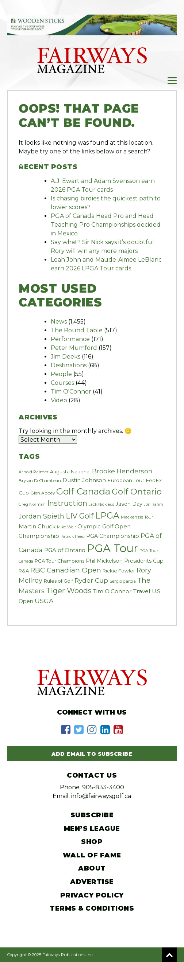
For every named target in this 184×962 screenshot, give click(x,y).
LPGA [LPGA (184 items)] (107, 515)
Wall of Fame (92, 855)
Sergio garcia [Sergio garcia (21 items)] (123, 581)
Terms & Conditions (92, 908)
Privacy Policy (92, 895)
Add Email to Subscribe (91, 754)
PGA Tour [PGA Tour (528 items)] (112, 548)
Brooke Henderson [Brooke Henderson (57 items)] (122, 471)
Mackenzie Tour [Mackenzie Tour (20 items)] (137, 517)
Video (59, 400)
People (61, 374)
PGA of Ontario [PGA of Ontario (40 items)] (64, 550)
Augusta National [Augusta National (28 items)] (70, 471)
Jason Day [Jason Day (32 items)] (129, 504)
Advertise (92, 882)
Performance (70, 339)
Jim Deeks (65, 356)
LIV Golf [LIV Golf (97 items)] (79, 516)
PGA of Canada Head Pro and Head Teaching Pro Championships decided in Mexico (106, 224)
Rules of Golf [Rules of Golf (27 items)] (58, 581)
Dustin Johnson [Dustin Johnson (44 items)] (84, 480)
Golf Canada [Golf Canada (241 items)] (83, 491)
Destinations (69, 365)
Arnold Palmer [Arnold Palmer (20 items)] (34, 471)
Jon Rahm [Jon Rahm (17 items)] (153, 504)
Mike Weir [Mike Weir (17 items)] (66, 527)
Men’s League (92, 829)
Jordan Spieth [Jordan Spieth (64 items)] (41, 516)
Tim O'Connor (71, 391)
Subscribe (92, 815)
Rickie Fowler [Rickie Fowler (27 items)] (119, 571)
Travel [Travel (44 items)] (141, 591)
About (92, 868)
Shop (92, 842)
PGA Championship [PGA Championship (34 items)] (112, 536)
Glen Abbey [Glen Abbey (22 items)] (42, 493)
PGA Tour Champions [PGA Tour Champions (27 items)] (59, 561)
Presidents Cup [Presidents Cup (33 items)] (144, 561)
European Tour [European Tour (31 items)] (125, 480)
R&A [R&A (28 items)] (24, 571)
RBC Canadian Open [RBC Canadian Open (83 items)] (65, 570)
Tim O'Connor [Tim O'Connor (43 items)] (112, 591)
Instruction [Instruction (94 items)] (67, 503)
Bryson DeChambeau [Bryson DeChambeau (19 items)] (40, 480)
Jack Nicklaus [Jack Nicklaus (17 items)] (101, 504)
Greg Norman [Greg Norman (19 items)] (32, 504)
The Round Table (77, 330)
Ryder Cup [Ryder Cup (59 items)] (91, 580)
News (59, 321)
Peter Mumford (74, 347)
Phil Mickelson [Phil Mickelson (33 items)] (104, 561)
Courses (62, 382)
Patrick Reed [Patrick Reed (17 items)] (73, 536)
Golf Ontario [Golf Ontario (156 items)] (137, 491)
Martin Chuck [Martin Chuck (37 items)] (37, 526)
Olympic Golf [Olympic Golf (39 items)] (95, 526)
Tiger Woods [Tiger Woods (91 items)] (69, 590)
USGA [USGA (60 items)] (44, 601)
